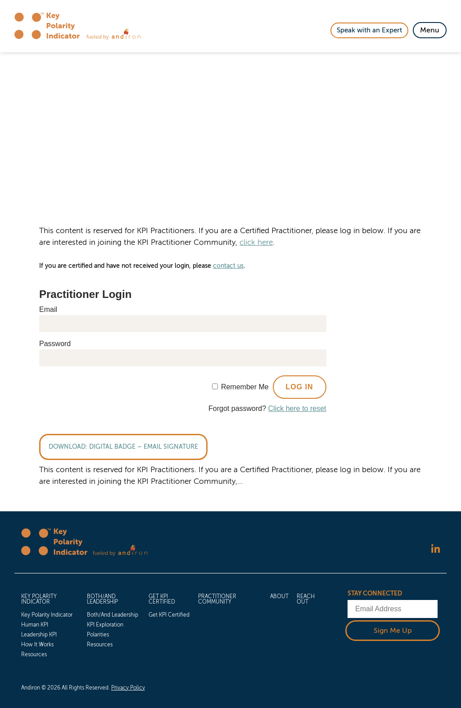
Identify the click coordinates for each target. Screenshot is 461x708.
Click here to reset (297, 408)
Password (55, 343)
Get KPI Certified (162, 599)
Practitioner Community (217, 599)
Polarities (98, 634)
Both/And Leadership (102, 599)
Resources (34, 654)
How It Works (37, 644)
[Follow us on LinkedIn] (435, 549)
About (279, 597)
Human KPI (34, 625)
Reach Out (306, 599)
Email (48, 309)
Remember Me (245, 387)
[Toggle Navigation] (430, 30)
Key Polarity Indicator (39, 599)
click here (256, 242)
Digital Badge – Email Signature (143, 446)
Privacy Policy (128, 688)
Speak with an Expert (369, 30)
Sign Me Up (393, 631)
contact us (228, 265)
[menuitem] (50, 624)
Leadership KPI (39, 634)
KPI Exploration (105, 625)
